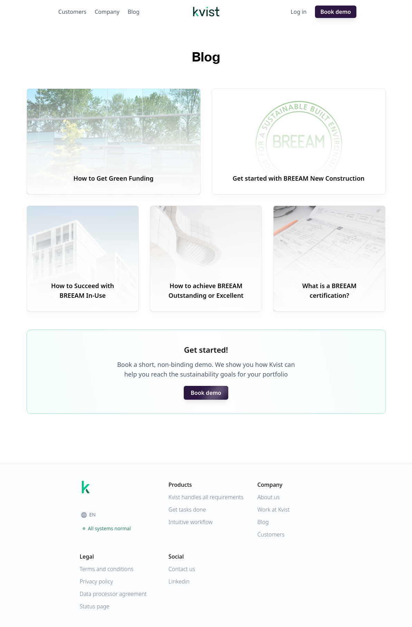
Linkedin (179, 581)
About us (268, 497)
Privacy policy (96, 581)
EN (88, 514)
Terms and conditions (107, 569)
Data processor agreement (113, 594)
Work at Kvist (273, 509)
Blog (134, 12)
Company (107, 12)
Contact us (182, 569)
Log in (299, 12)
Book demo (335, 12)
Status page (94, 606)
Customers (72, 12)
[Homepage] (206, 11)
